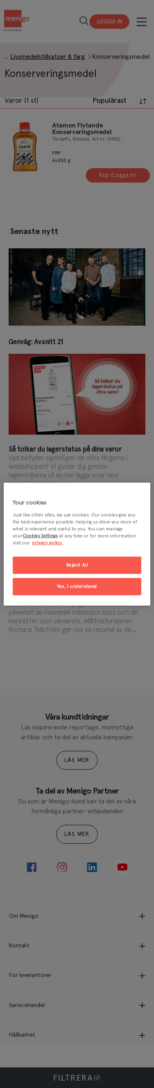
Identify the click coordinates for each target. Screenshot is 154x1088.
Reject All (77, 565)
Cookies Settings (40, 535)
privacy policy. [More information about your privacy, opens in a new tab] (47, 542)
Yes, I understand (77, 586)
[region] (77, 544)
